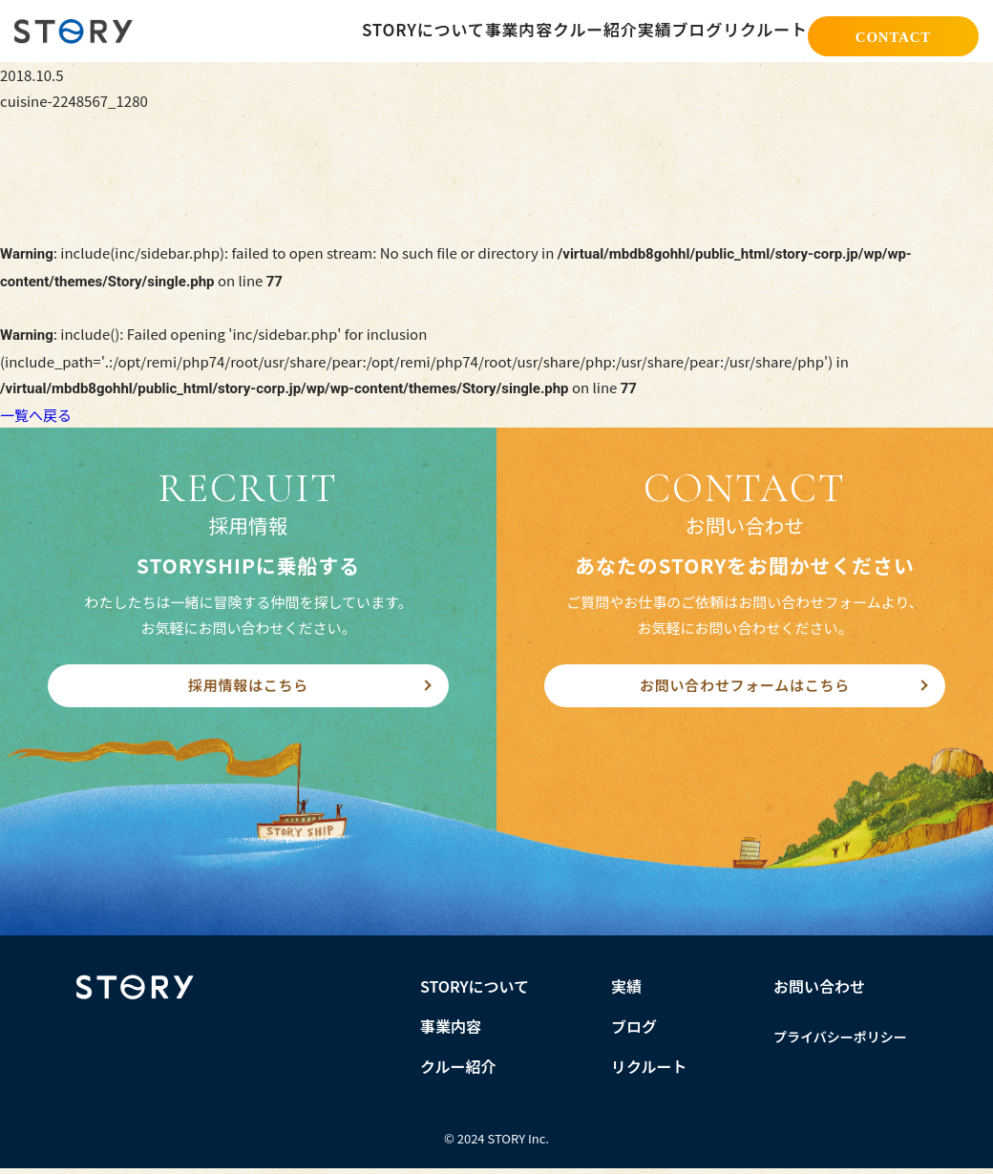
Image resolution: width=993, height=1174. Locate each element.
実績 (609, 30)
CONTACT (893, 32)
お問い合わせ (819, 991)
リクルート (758, 30)
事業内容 (440, 30)
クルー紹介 (532, 30)
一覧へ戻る (36, 415)
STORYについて (334, 30)
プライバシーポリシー (840, 1042)
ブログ (674, 30)
